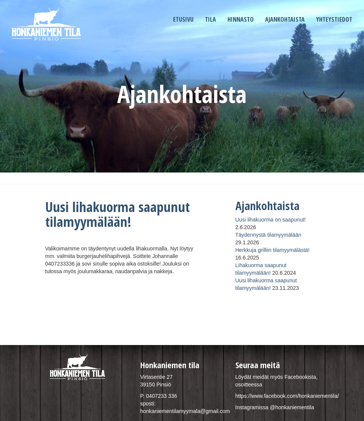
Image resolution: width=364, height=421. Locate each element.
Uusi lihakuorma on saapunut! (270, 220)
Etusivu (183, 19)
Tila (210, 19)
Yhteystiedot (334, 19)
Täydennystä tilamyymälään (268, 235)
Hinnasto (240, 19)
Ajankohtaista (285, 19)
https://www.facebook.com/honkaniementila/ (287, 396)
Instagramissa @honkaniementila (274, 407)
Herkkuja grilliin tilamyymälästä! (272, 250)
